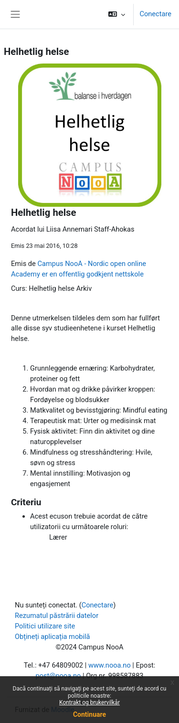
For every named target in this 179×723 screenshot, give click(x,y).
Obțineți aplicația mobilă (52, 636)
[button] (116, 14)
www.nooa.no (109, 665)
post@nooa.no (58, 675)
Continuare (89, 714)
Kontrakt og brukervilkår (89, 702)
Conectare (155, 14)
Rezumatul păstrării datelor (56, 615)
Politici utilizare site (45, 626)
